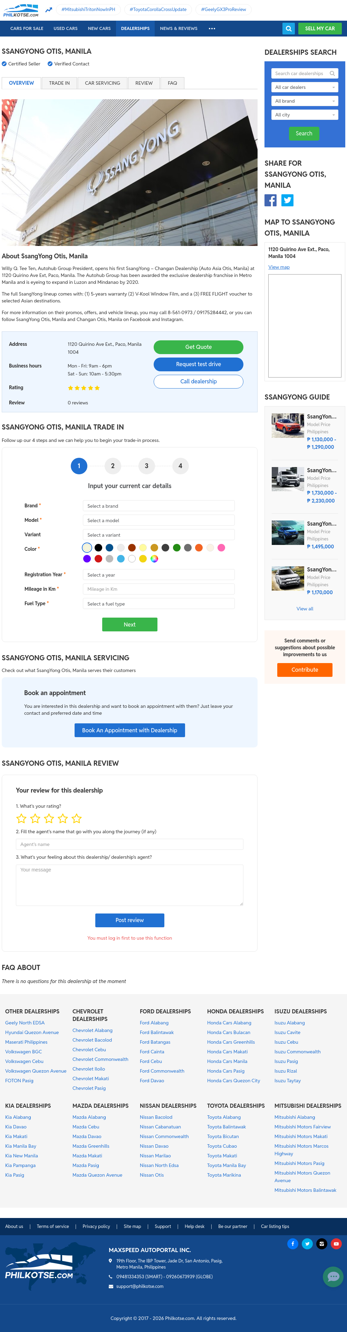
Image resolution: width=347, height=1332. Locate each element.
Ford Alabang (154, 1023)
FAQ (172, 83)
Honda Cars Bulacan (228, 1032)
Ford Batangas (155, 1042)
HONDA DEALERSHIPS (235, 1011)
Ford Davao (152, 1080)
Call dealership (198, 381)
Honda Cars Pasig (225, 1071)
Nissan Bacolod (156, 1117)
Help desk (195, 1226)
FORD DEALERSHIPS (165, 1011)
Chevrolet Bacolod (92, 1040)
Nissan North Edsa (159, 1165)
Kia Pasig (14, 1175)
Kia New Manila (21, 1156)
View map (279, 267)
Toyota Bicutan (223, 1136)
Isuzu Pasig (286, 1061)
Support (163, 1226)
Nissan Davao (154, 1146)
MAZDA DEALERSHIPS (101, 1105)
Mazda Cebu (86, 1127)
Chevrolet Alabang (93, 1030)
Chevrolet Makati (91, 1078)
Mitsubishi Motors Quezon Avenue (302, 1177)
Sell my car (320, 28)
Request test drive (198, 364)
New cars (99, 28)
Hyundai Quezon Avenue (32, 1032)
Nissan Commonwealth (164, 1136)
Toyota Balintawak (226, 1127)
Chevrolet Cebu (89, 1049)
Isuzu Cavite (287, 1032)
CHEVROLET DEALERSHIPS (90, 1015)
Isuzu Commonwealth (297, 1052)
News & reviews (178, 28)
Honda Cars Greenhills (231, 1042)
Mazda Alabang (89, 1117)
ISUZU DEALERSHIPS (300, 1011)
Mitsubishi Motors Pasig (299, 1163)
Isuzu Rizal (285, 1071)
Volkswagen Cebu (24, 1061)
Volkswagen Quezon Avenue (36, 1071)
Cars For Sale (26, 28)
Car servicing (102, 83)
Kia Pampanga (20, 1165)
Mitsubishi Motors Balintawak (305, 1190)
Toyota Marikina (224, 1175)
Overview (21, 83)
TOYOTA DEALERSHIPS (236, 1105)
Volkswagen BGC (23, 1052)
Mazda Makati (87, 1156)
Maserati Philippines (26, 1042)
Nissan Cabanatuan (160, 1127)
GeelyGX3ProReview (225, 9)
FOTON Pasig (19, 1080)
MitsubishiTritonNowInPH (90, 9)
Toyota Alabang (224, 1117)
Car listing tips (275, 1226)
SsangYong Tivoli (321, 416)
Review (144, 83)
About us (14, 1226)
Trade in (59, 83)
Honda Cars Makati (227, 1052)
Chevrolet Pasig (89, 1088)
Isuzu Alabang (289, 1023)
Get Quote (198, 347)
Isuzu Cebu (286, 1042)
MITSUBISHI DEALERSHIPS (307, 1105)
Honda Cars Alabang (229, 1023)
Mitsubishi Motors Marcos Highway (301, 1150)
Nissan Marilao (155, 1156)
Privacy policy (96, 1226)
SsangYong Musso (321, 523)
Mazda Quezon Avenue (97, 1175)
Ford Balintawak (157, 1032)
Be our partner (232, 1226)
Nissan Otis (152, 1175)
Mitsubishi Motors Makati (301, 1136)
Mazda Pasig (86, 1165)
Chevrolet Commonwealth (100, 1059)
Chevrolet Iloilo (89, 1069)
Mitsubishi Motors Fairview (302, 1127)
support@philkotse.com (140, 1286)
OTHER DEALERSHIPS (32, 1011)
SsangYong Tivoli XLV (321, 569)
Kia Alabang (18, 1117)
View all (305, 609)
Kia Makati (16, 1136)
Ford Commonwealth (162, 1071)
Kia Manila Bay (20, 1146)
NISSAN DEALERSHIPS (168, 1105)
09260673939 (180, 1277)
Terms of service (53, 1226)
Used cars (65, 28)
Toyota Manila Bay (226, 1165)
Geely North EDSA (25, 1023)
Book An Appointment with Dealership (129, 730)
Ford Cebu (151, 1061)
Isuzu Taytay (287, 1080)
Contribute (305, 669)
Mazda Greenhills (91, 1146)
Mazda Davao (87, 1136)
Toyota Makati (222, 1156)
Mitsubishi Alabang (294, 1117)
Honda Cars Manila (227, 1061)
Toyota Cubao (222, 1146)
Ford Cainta (152, 1052)
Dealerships (135, 28)
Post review (130, 920)
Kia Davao (16, 1127)
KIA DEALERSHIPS (28, 1105)
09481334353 (130, 1277)
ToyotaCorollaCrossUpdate (159, 9)
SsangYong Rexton (321, 470)
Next (130, 624)
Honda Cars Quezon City (233, 1080)
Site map (132, 1226)
